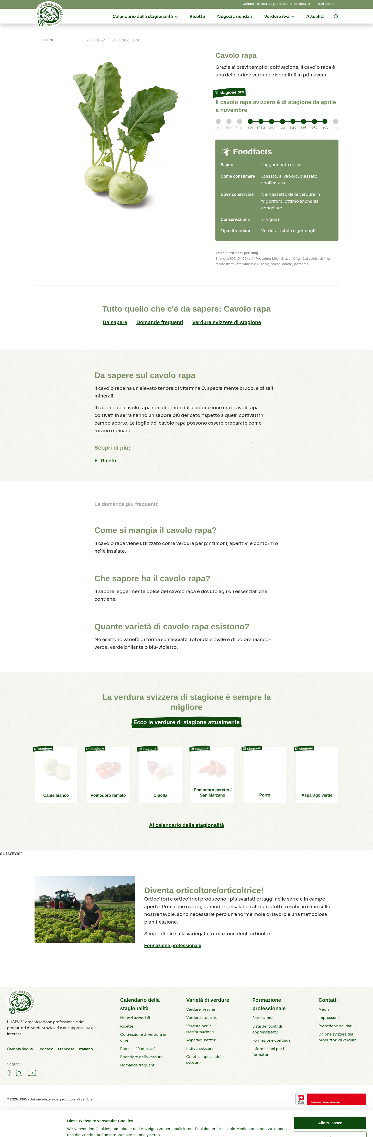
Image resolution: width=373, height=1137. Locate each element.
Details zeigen (80, 1127)
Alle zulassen (330, 1101)
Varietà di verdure (207, 1000)
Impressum (329, 1017)
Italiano (86, 1049)
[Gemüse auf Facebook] (8, 1073)
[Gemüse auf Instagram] (19, 1073)
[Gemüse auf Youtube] (32, 1073)
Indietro (47, 39)
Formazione (262, 1018)
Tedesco (45, 1049)
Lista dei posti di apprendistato (267, 1029)
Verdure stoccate (201, 1017)
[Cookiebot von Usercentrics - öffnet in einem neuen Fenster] (33, 1127)
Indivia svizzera (199, 1048)
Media (324, 1009)
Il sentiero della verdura (141, 1057)
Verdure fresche (200, 1009)
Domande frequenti (159, 322)
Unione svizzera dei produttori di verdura (338, 1037)
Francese (66, 1049)
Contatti (328, 1000)
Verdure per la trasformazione (200, 1029)
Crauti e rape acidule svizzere (205, 1059)
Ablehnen (330, 1115)
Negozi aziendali (135, 1018)
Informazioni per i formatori (268, 1052)
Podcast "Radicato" (137, 1049)
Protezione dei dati (336, 1026)
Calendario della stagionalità (140, 1004)
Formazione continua (271, 1040)
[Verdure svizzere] (50, 15)
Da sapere (115, 322)
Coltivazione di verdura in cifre (143, 1037)
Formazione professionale (172, 945)
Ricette (109, 460)
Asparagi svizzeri (201, 1040)
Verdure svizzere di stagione (226, 322)
